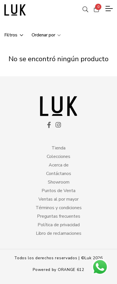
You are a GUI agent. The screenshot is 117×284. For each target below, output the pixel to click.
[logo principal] (15, 10)
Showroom (58, 182)
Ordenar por (44, 35)
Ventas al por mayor (58, 199)
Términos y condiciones (59, 208)
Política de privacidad (59, 225)
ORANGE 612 (71, 269)
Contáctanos (58, 173)
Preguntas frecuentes (58, 216)
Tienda (58, 148)
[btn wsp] (99, 266)
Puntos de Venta (58, 191)
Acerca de (59, 165)
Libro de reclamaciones (58, 233)
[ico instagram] (58, 125)
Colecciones (58, 156)
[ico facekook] (49, 125)
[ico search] (85, 8)
